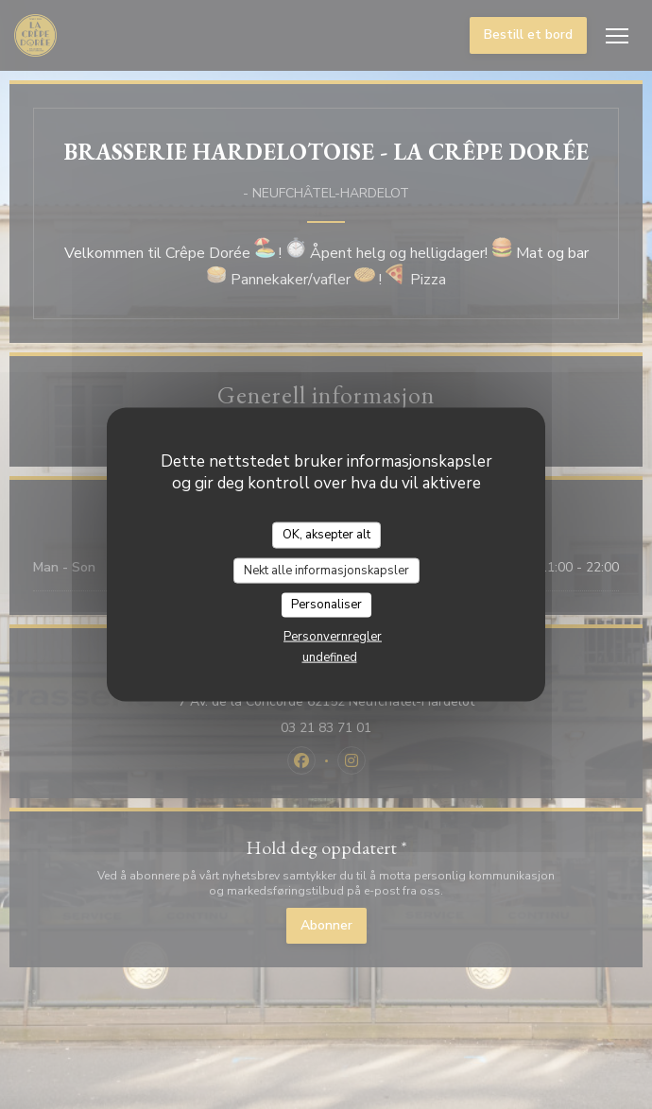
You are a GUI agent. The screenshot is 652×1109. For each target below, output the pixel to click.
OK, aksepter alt (326, 534)
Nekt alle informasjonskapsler (326, 569)
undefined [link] (329, 656)
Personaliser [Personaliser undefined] (326, 604)
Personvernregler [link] (332, 635)
